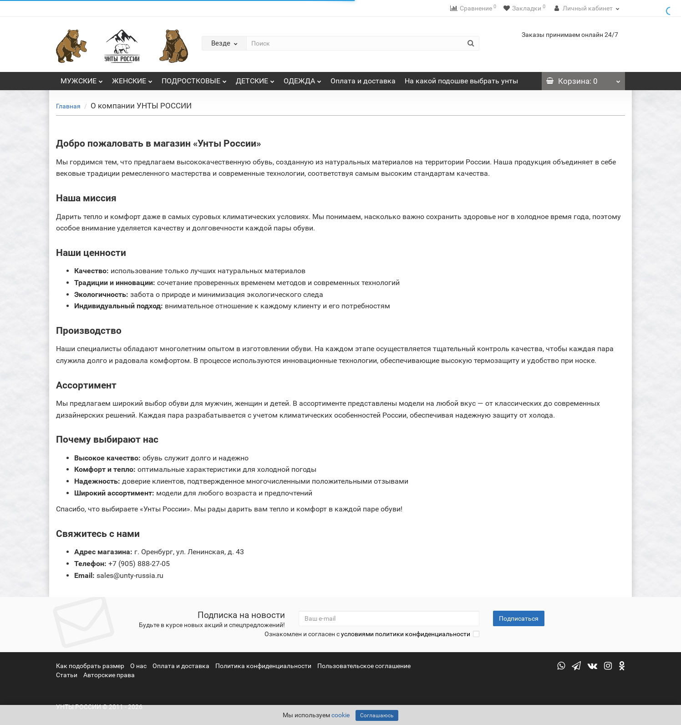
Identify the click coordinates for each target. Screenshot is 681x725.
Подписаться (519, 618)
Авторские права (109, 675)
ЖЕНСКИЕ (132, 78)
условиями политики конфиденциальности (405, 634)
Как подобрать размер (90, 665)
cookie (340, 715)
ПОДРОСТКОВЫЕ (194, 78)
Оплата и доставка (363, 81)
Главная (68, 106)
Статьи (66, 675)
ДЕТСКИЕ (255, 78)
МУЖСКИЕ (82, 78)
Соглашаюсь (377, 715)
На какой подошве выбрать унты (461, 81)
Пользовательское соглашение (364, 665)
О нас (138, 665)
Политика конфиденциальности (263, 665)
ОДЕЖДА (302, 78)
